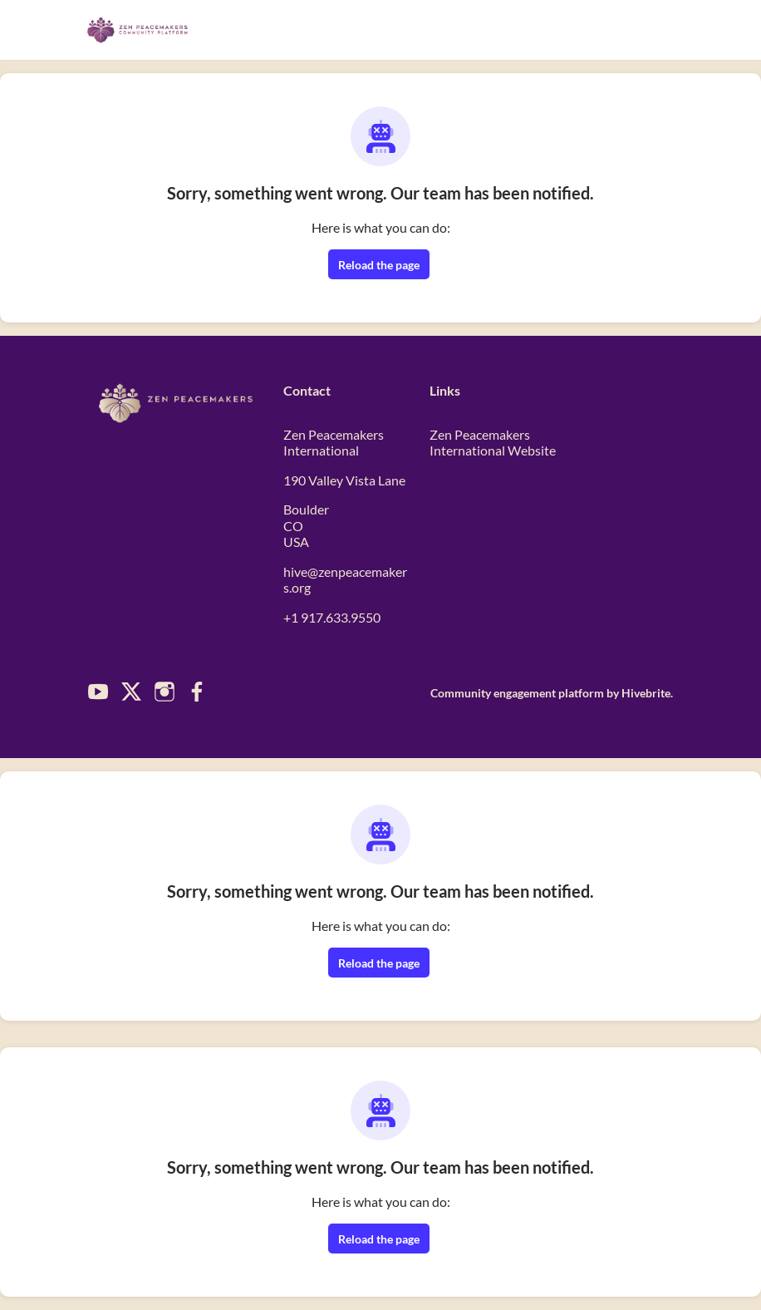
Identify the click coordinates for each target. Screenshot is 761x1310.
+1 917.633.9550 (331, 617)
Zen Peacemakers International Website (493, 442)
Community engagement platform (517, 693)
